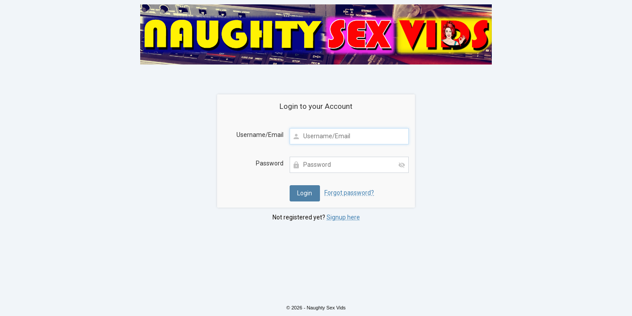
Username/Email (259, 134)
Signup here (343, 217)
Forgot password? (349, 192)
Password (269, 163)
